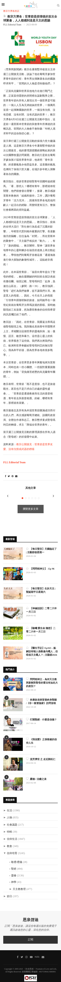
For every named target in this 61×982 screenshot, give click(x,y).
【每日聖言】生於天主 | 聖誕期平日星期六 (40, 586)
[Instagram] (26, 952)
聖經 (13, 864)
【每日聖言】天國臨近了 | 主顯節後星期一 (41, 546)
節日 (9, 892)
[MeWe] (37, 953)
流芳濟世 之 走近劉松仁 (40, 754)
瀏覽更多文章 (30, 504)
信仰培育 (12, 849)
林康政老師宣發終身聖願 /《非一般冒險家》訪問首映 (41, 697)
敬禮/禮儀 (16, 858)
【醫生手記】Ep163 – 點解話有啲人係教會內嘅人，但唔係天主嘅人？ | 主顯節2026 (42, 647)
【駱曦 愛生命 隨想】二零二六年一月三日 (40, 625)
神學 (13, 878)
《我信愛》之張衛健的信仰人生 (41, 737)
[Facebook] (17, 952)
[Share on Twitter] (9, 476)
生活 (9, 806)
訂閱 (30, 935)
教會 (9, 842)
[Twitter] (22, 952)
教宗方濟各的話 (11, 11)
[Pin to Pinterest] (13, 476)
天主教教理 (19, 885)
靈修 (13, 871)
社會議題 (12, 820)
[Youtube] (31, 952)
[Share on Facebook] (5, 476)
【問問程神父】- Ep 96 (40, 564)
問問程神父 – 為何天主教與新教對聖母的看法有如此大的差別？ (42, 678)
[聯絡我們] (43, 952)
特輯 (9, 827)
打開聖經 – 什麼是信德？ (41, 715)
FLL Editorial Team (12, 25)
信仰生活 (12, 834)
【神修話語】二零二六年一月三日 (41, 605)
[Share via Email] (16, 476)
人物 (9, 813)
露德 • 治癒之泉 (36, 774)
